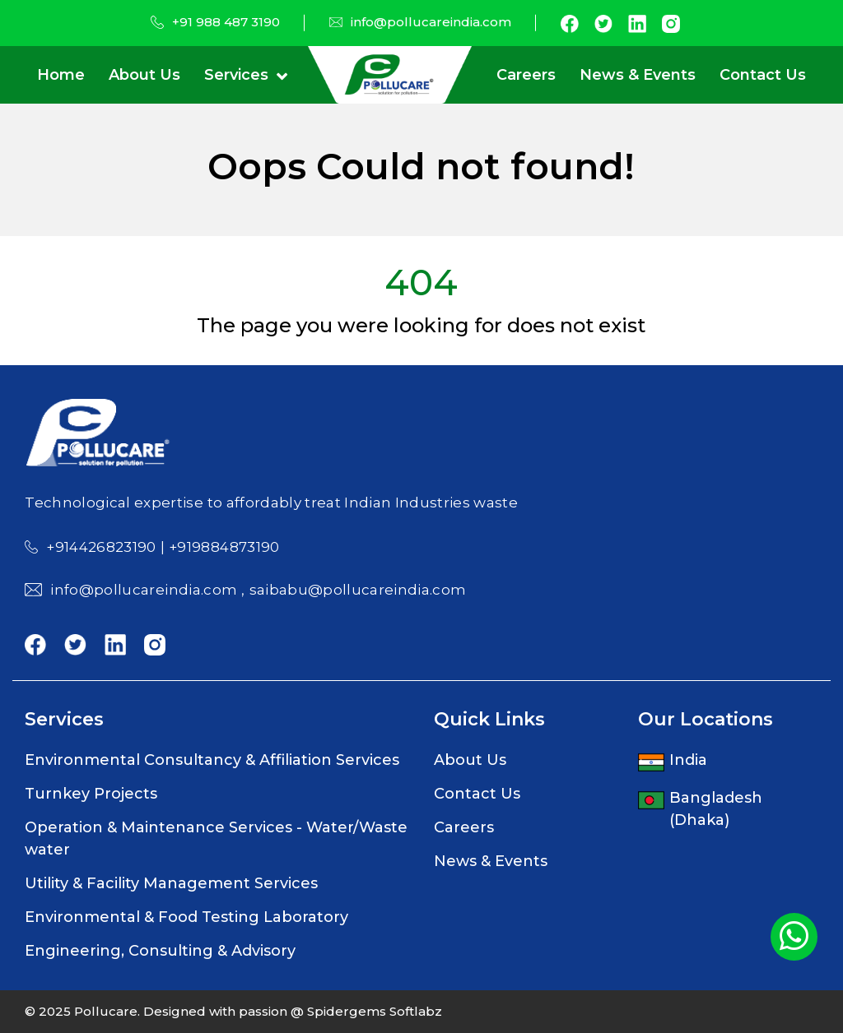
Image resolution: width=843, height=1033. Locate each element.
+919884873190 (224, 547)
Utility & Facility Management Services (171, 883)
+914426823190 (101, 547)
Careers (526, 75)
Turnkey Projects (91, 794)
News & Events (638, 75)
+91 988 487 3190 (226, 22)
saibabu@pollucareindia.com (358, 589)
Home (61, 75)
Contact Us (763, 75)
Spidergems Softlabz (373, 1011)
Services (236, 75)
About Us (144, 75)
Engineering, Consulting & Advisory (160, 951)
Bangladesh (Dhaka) (715, 809)
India (688, 760)
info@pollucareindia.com (431, 22)
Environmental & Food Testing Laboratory (186, 917)
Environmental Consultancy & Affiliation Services (212, 760)
